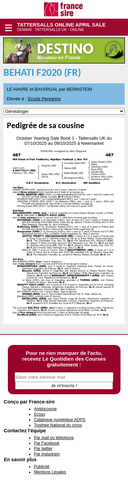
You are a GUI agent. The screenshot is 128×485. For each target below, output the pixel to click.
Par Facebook (46, 443)
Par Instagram (46, 454)
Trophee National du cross (58, 425)
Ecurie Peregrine (44, 98)
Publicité (41, 466)
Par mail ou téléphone (54, 437)
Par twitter (43, 448)
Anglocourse (45, 408)
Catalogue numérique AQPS (59, 419)
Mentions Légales (50, 472)
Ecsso (39, 414)
